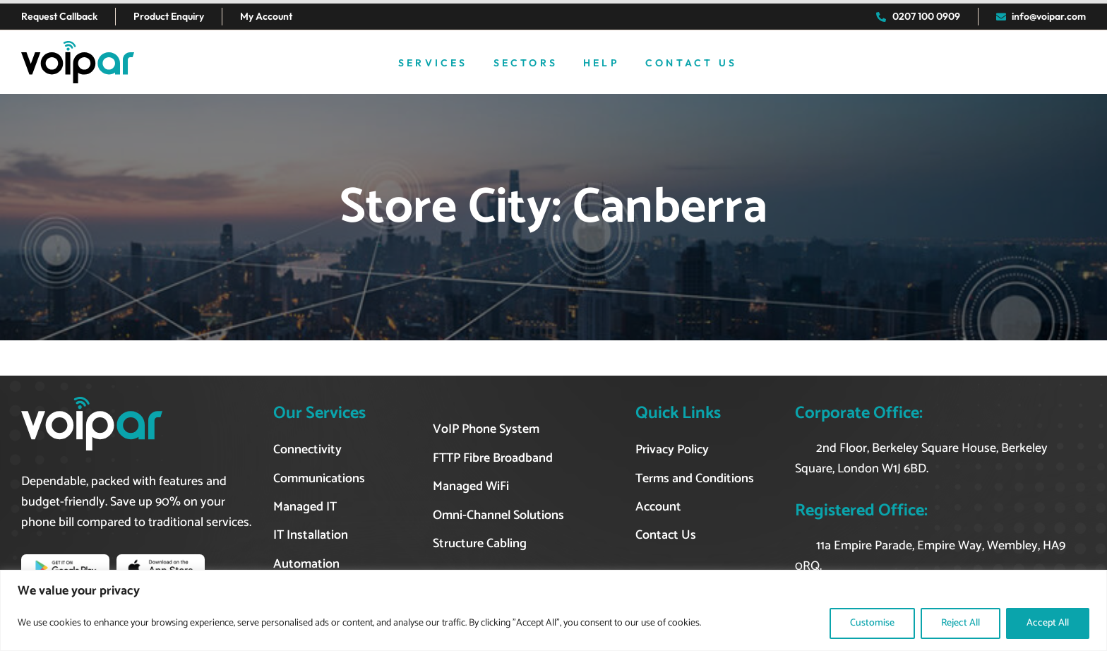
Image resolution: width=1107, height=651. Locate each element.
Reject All (960, 623)
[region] (553, 610)
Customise (872, 623)
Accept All (1048, 623)
